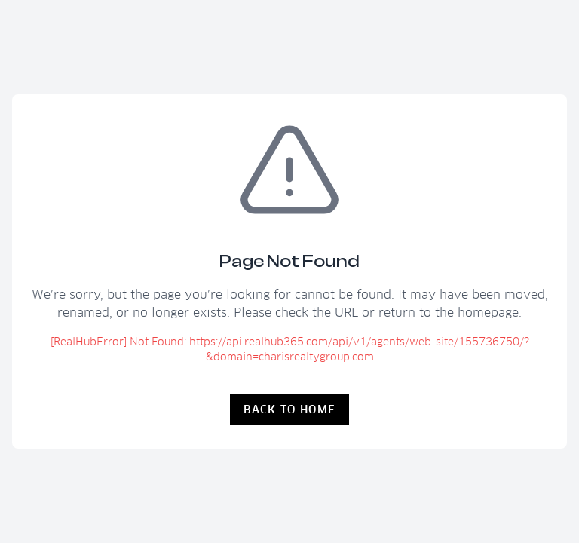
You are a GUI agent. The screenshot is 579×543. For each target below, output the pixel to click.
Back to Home (290, 409)
